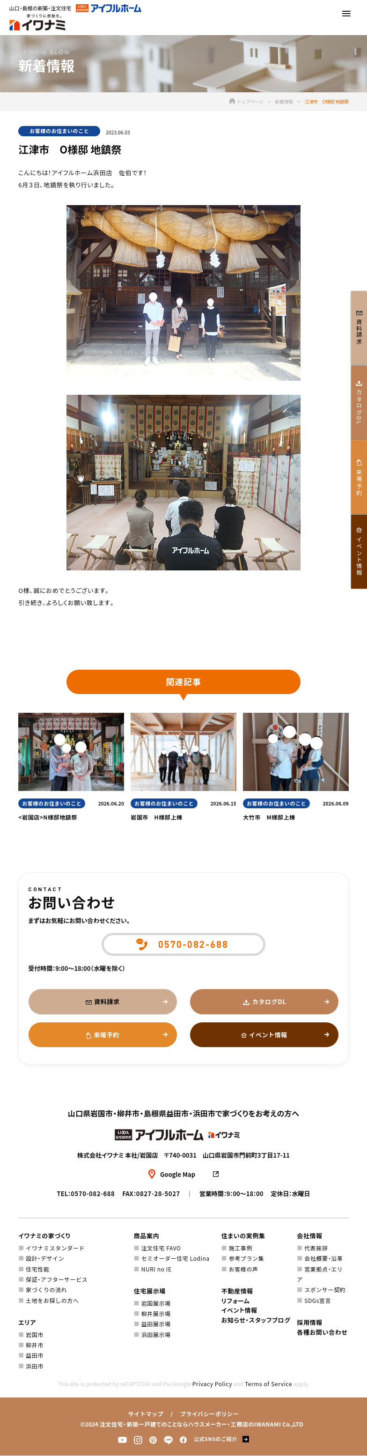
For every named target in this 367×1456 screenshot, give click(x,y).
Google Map (177, 1174)
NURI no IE (156, 1269)
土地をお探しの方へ (52, 1300)
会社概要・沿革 (323, 1258)
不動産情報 (237, 1290)
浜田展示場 (156, 1334)
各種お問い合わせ (322, 1332)
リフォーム (235, 1300)
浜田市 (35, 1366)
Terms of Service (268, 1384)
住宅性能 (37, 1269)
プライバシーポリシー (209, 1414)
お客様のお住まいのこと (59, 130)
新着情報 (284, 101)
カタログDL (269, 1001)
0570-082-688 (93, 1193)
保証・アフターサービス (57, 1279)
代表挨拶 (316, 1248)
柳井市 (35, 1345)
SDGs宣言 (317, 1300)
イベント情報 (268, 1034)
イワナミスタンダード (55, 1248)
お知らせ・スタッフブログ (256, 1320)
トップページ (246, 101)
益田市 (35, 1355)
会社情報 (310, 1235)
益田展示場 (156, 1324)
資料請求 (107, 1001)
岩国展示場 (156, 1303)
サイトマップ (146, 1414)
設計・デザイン (45, 1258)
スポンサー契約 (324, 1289)
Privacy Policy (212, 1384)
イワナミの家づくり (44, 1235)
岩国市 (35, 1334)
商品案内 (147, 1235)
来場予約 (106, 1034)
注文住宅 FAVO (161, 1248)
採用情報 (310, 1322)
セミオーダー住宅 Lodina (175, 1258)
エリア (27, 1322)
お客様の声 (243, 1269)
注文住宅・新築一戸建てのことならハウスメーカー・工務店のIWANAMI (190, 1424)
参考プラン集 (246, 1258)
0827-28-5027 (158, 1193)
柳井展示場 (156, 1313)
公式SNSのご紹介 (215, 1438)
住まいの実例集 (243, 1235)
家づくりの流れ (46, 1289)
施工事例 (240, 1248)
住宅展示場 (150, 1290)
